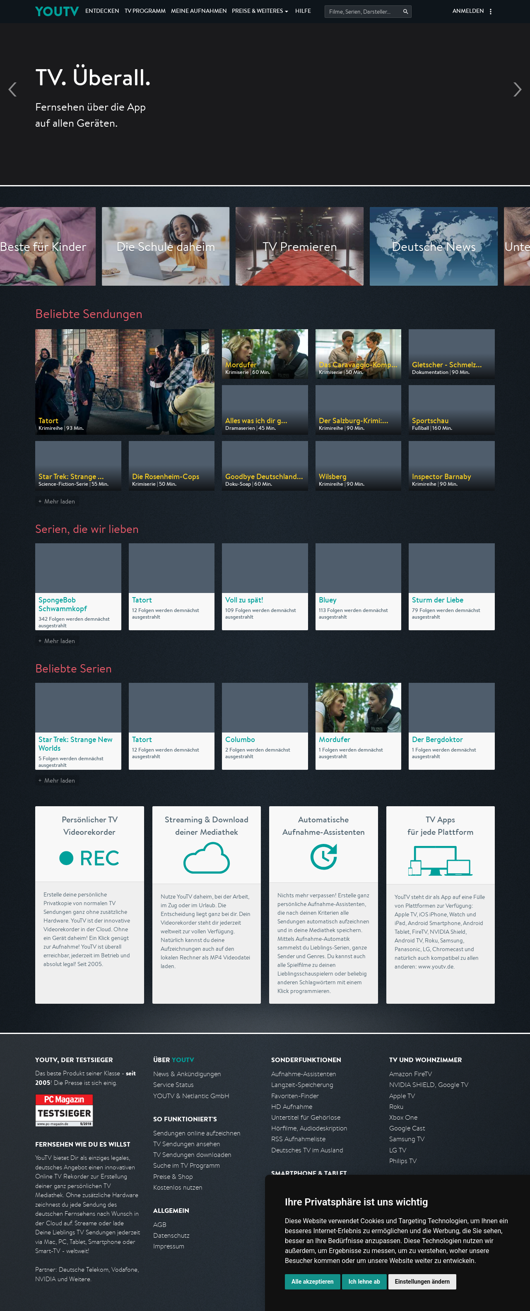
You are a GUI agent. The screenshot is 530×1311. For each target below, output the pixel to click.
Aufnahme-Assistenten (303, 1074)
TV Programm (145, 11)
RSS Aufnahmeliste (298, 1139)
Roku (396, 1106)
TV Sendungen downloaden (192, 1154)
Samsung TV (406, 1139)
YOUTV (57, 11)
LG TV (397, 1150)
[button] (491, 11)
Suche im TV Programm (186, 1165)
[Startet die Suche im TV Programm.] (368, 11)
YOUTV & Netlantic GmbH (191, 1096)
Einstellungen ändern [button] (422, 1281)
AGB (159, 1224)
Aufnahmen (199, 11)
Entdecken (102, 11)
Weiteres (257, 11)
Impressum (168, 1246)
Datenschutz (171, 1235)
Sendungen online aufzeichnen (197, 1133)
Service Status (173, 1084)
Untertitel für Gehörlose (305, 1117)
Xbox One (403, 1117)
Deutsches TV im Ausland (307, 1150)
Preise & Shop (173, 1176)
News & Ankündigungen (187, 1074)
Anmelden (468, 11)
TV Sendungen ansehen (186, 1144)
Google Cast (407, 1128)
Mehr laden (59, 501)
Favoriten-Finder (295, 1096)
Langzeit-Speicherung (302, 1084)
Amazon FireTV (410, 1074)
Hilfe (303, 11)
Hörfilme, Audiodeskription (309, 1128)
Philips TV (403, 1161)
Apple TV (402, 1096)
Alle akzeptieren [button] (313, 1281)
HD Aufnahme (291, 1106)
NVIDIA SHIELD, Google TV (428, 1084)
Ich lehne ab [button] (364, 1281)
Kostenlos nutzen (177, 1187)
